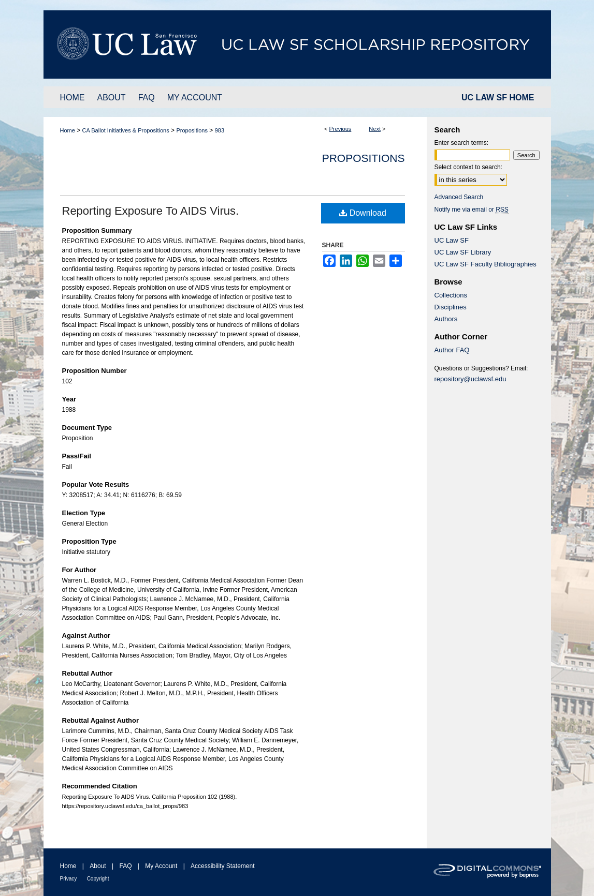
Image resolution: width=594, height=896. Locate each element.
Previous (340, 129)
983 (219, 130)
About (98, 866)
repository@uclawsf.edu (470, 379)
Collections (451, 295)
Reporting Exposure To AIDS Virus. (150, 210)
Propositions (192, 130)
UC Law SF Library (462, 252)
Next (375, 129)
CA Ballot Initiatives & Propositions (125, 130)
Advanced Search (459, 197)
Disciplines (450, 307)
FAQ (125, 866)
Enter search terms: (461, 142)
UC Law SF (451, 240)
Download (362, 212)
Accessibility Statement (222, 866)
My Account (161, 866)
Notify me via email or (471, 209)
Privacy (68, 879)
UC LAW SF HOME (497, 97)
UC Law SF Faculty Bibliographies (485, 264)
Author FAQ (452, 350)
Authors (446, 319)
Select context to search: (468, 167)
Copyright (98, 879)
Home (67, 130)
